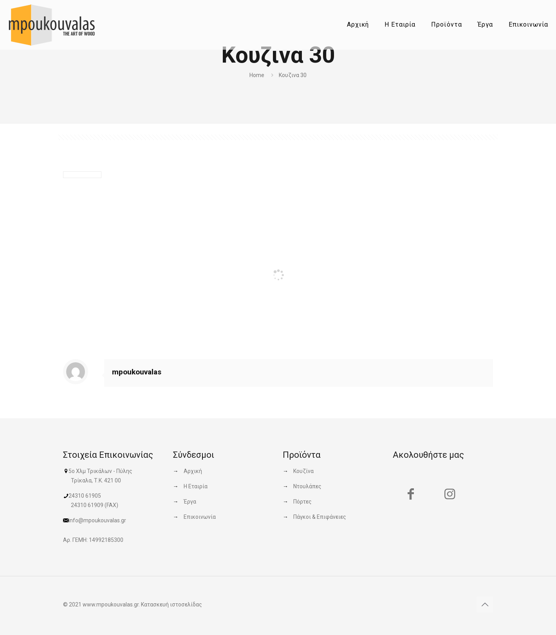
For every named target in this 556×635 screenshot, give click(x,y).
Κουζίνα (303, 471)
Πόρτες (302, 501)
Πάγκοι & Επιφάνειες (319, 517)
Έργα (190, 501)
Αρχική (193, 471)
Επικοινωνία (200, 517)
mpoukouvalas (136, 371)
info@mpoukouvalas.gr (97, 520)
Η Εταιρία (196, 486)
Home (256, 75)
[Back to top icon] (485, 604)
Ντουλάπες (307, 486)
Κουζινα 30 (293, 75)
